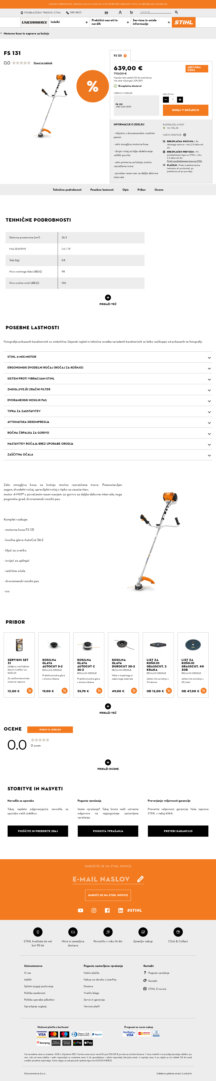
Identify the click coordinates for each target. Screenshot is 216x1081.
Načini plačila (91, 973)
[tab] (120, 55)
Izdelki (69, 22)
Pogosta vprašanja (158, 973)
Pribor (142, 190)
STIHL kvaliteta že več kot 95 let (38, 943)
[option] (55, 106)
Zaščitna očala (20, 455)
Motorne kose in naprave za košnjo (26, 33)
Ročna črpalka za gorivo (28, 433)
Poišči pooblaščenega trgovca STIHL (184, 161)
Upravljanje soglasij (35, 1007)
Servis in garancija (94, 1000)
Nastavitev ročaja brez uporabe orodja (40, 444)
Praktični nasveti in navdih (110, 22)
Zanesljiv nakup (143, 941)
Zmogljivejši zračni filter (28, 390)
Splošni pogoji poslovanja (38, 986)
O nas (27, 973)
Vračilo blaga (91, 993)
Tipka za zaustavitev (24, 411)
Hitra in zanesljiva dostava (73, 943)
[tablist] (160, 13)
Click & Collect (178, 941)
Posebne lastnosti (102, 190)
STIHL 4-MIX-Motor (21, 357)
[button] (184, 134)
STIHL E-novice (157, 989)
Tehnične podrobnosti (67, 190)
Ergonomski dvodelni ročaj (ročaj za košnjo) (45, 368)
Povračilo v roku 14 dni (108, 941)
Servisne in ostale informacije (151, 22)
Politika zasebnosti (34, 993)
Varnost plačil (92, 1007)
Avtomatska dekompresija (28, 422)
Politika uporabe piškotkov (39, 1000)
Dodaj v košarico (185, 110)
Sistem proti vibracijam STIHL (31, 379)
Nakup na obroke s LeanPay (100, 980)
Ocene (159, 190)
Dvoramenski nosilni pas (27, 400)
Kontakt (152, 981)
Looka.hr (187, 1073)
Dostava (88, 986)
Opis (125, 190)
